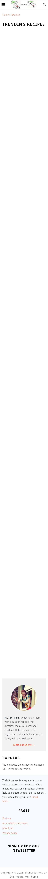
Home (5, 14)
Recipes (15, 14)
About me (7, 828)
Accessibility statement (15, 823)
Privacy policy (9, 832)
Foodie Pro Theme (26, 876)
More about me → (24, 744)
